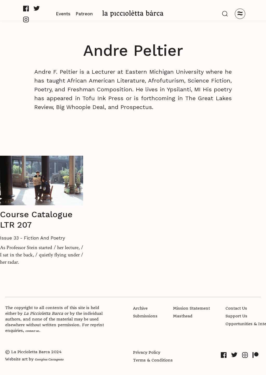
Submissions (145, 316)
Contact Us (236, 308)
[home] (133, 14)
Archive (140, 308)
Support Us (236, 316)
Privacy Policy (146, 352)
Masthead (182, 316)
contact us (32, 331)
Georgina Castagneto (49, 359)
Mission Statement (191, 308)
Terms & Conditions (153, 360)
